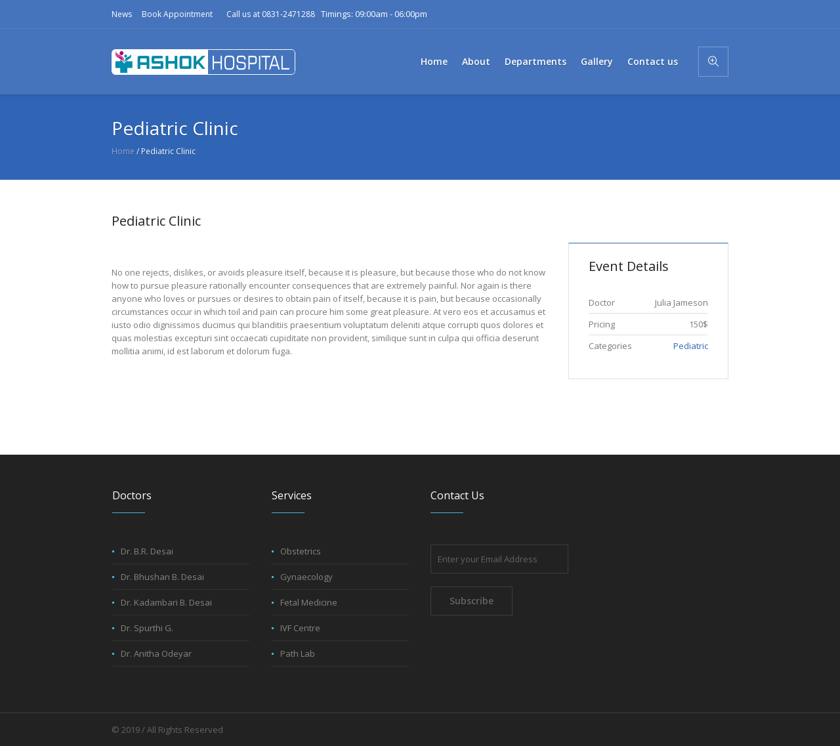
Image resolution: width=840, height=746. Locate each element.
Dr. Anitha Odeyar (156, 653)
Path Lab (297, 653)
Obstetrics (300, 551)
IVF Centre (300, 628)
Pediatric (690, 346)
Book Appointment (177, 14)
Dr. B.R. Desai (147, 551)
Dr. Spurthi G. (147, 628)
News (122, 14)
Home (123, 151)
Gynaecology (306, 577)
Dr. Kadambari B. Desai (166, 602)
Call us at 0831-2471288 (270, 14)
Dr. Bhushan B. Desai (162, 577)
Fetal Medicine (308, 602)
